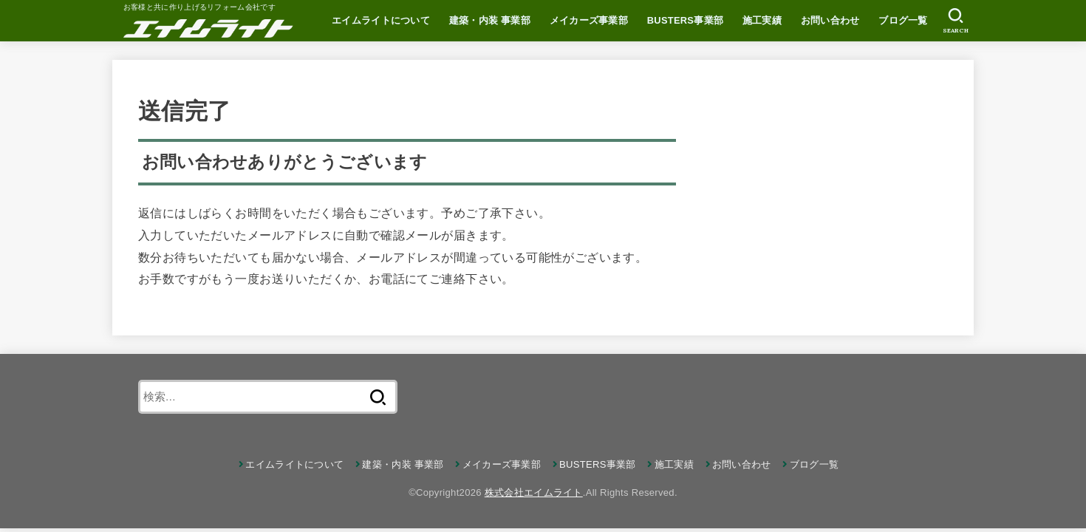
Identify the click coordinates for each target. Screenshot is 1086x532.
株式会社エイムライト (534, 492)
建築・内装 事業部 (489, 20)
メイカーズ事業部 (589, 20)
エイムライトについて (381, 20)
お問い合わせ (830, 20)
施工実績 (762, 20)
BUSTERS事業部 (685, 20)
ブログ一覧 (903, 20)
